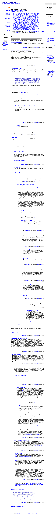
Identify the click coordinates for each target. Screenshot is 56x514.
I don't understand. (23, 210)
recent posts (5, 49)
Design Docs (7, 25)
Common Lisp (24, 513)
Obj (27, 376)
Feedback (8, 10)
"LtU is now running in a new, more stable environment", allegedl (51, 76)
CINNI (16, 456)
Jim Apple (25, 486)
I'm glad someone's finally (16, 324)
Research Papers (7, 23)
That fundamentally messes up (18, 160)
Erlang (20, 513)
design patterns (17, 96)
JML (22, 390)
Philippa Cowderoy (24, 164)
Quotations (8, 26)
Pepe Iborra (25, 351)
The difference (17, 167)
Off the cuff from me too (19, 151)
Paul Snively (24, 122)
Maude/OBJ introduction (20, 481)
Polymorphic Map (22, 92)
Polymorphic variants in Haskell (17, 489)
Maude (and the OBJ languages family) (19, 337)
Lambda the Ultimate (9, 2)
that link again (15, 332)
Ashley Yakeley (24, 329)
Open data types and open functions (18, 10)
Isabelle (32, 376)
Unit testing (25, 258)
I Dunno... (25, 295)
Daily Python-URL (27, 512)
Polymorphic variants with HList (26, 490)
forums (15, 7)
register (38, 47)
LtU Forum (20, 7)
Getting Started (7, 13)
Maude (25, 376)
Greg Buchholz (24, 450)
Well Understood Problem (17, 68)
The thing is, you (21, 427)
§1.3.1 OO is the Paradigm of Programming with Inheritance (51, 72)
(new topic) (8, 19)
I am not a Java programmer (30, 301)
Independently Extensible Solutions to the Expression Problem (31, 86)
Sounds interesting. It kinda (16, 42)
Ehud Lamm (25, 47)
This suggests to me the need (32, 309)
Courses (8, 22)
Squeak (30, 513)
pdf (25, 10)
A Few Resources (18, 453)
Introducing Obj (21, 457)
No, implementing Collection (29, 283)
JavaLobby (22, 512)
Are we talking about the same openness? (25, 184)
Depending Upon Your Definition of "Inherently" (25, 105)
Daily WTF (32, 512)
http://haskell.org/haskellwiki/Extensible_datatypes (20, 333)
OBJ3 (16, 457)
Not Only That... (21, 189)
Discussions (7, 14)
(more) (41, 512)
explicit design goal (29, 381)
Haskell (28, 513)
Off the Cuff (14, 137)
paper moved (13, 504)
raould (26, 372)
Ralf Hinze (21, 11)
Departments (7, 21)
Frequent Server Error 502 (51, 23)
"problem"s (19, 125)
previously (17, 32)
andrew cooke (24, 437)
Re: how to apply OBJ (21, 386)
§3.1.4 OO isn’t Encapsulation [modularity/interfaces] (50, 66)
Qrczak (25, 65)
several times (38, 434)
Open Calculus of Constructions (25, 456)
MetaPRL (36, 376)
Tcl (32, 513)
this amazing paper (29, 434)
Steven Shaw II (24, 507)
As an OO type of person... (16, 130)
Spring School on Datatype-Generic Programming (34, 31)
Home (9, 9)
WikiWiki (17, 513)
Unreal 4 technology (18, 377)
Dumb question (17, 365)
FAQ (9, 11)
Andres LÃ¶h (14, 11)
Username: (6, 34)
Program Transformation (37, 513)
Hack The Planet (17, 512)
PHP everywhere (36, 512)
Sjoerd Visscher (24, 134)
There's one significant (28, 248)
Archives (8, 30)
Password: (6, 37)
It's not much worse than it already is (29, 233)
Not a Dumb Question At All (20, 375)
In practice (24, 267)
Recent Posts (7, 18)
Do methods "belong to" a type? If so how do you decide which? (51, 58)
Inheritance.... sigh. (50, 69)
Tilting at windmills (50, 48)
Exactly (19, 405)
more (54, 31)
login (35, 47)
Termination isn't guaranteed (26, 220)
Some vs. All (17, 172)
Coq (29, 376)
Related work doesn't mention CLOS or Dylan (20, 50)
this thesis (32, 433)
